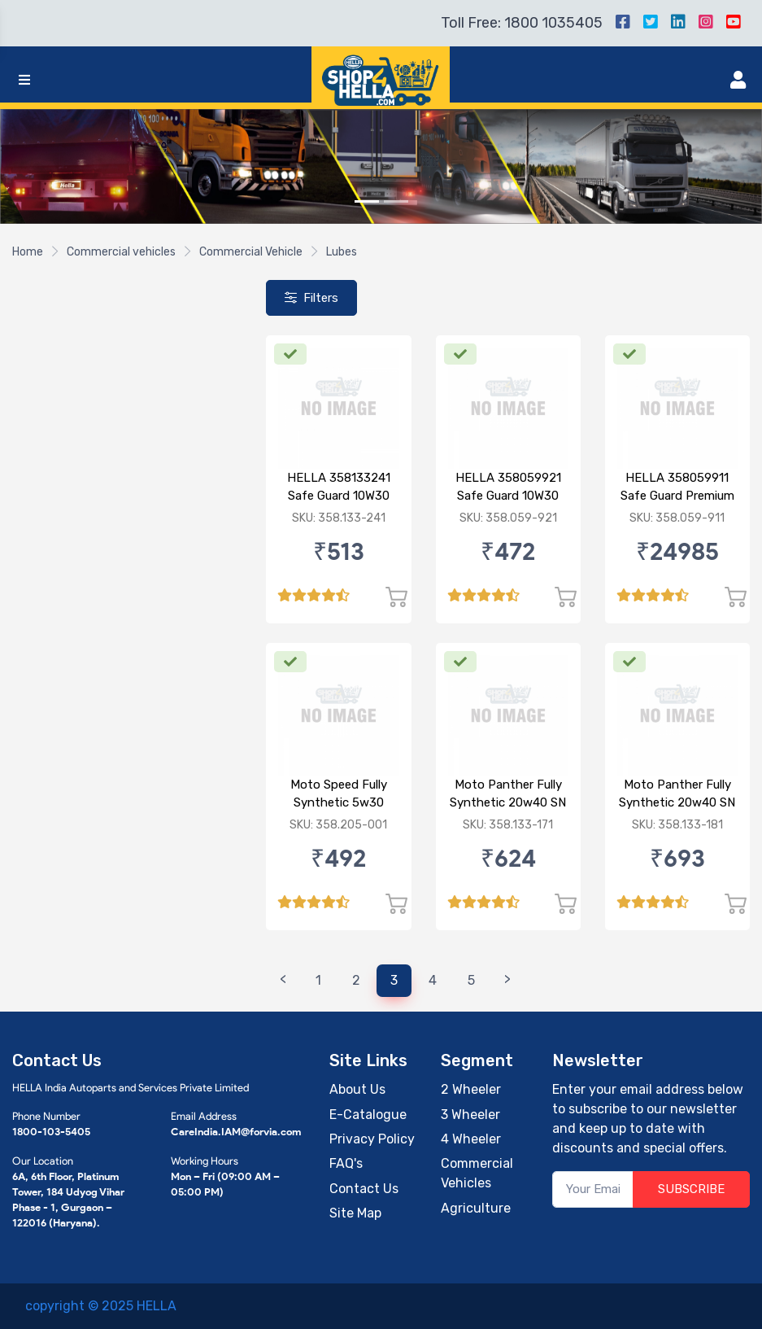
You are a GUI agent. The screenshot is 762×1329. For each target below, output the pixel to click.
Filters (311, 298)
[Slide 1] (367, 201)
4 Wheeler (471, 1139)
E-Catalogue (368, 1114)
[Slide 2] (396, 201)
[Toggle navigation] (24, 80)
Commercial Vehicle (251, 252)
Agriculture (476, 1208)
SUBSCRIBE (691, 1189)
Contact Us (363, 1188)
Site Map (355, 1213)
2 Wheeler (471, 1089)
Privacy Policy (372, 1139)
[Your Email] (593, 1189)
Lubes (341, 252)
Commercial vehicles (121, 252)
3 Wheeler (470, 1114)
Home (27, 252)
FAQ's (346, 1163)
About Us (357, 1089)
